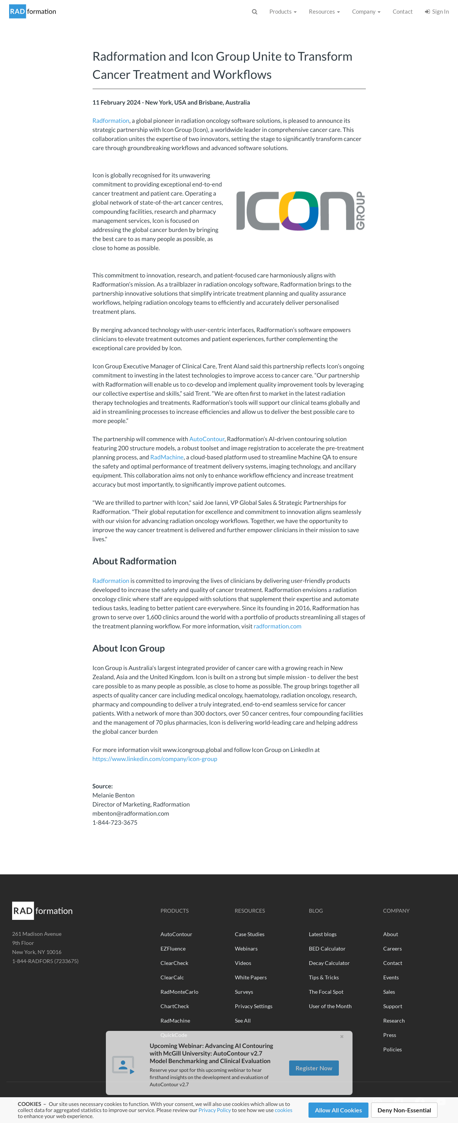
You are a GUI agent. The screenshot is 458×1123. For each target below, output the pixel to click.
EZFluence (173, 948)
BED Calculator (327, 948)
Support (392, 1006)
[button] (341, 1054)
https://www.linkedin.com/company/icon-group (155, 759)
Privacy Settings (253, 1006)
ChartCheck (175, 1006)
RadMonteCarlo (179, 991)
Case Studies (249, 934)
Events (391, 977)
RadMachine (167, 457)
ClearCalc (172, 977)
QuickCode (174, 1035)
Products (283, 11)
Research (394, 1020)
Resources (324, 11)
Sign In (437, 11)
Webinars (246, 948)
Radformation (111, 120)
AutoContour (207, 439)
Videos (243, 963)
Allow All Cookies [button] (338, 1110)
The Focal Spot (326, 991)
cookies (283, 1110)
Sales (389, 991)
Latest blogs (323, 934)
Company (366, 11)
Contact (403, 11)
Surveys (244, 991)
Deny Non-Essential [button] (404, 1110)
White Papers (251, 977)
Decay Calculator (329, 963)
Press (389, 1035)
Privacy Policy (214, 1110)
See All (243, 1020)
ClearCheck (174, 963)
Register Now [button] (314, 1085)
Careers (392, 948)
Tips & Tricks (324, 977)
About (390, 934)
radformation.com (277, 626)
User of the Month (330, 1006)
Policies (392, 1049)
